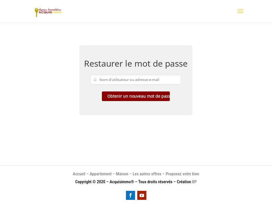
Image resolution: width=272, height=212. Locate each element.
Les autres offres (147, 173)
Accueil (79, 173)
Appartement (100, 173)
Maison (122, 173)
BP (194, 181)
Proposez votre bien (182, 173)
